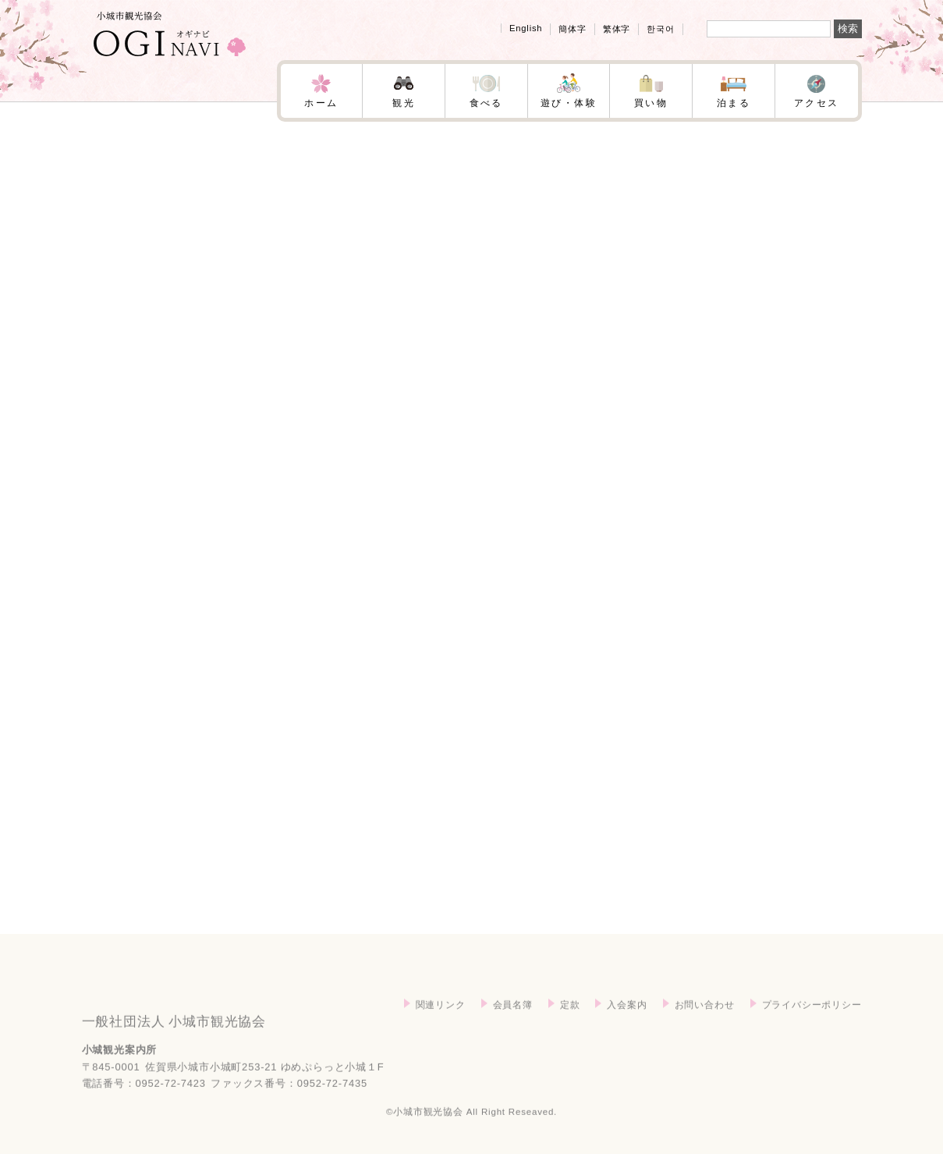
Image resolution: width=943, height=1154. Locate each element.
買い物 (651, 103)
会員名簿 (513, 1025)
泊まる (733, 103)
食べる (486, 103)
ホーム (321, 103)
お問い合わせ (705, 1025)
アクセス (816, 103)
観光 (403, 103)
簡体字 (572, 29)
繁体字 (616, 29)
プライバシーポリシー (812, 1025)
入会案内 (627, 1025)
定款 (570, 1025)
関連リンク (441, 1025)
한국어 (660, 29)
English (525, 28)
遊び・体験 (569, 103)
